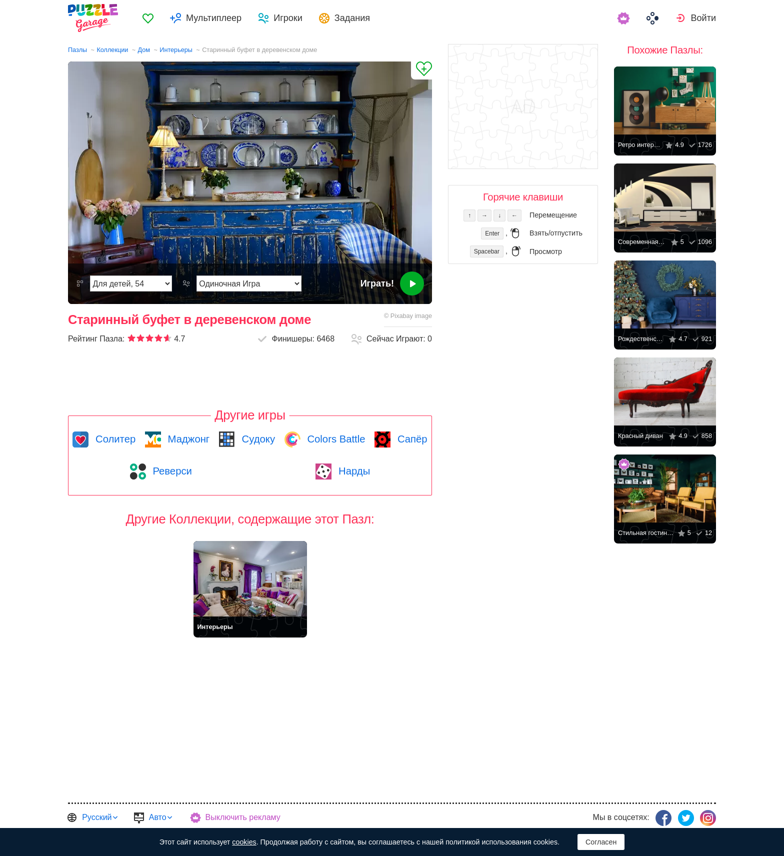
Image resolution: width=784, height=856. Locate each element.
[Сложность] (131, 284)
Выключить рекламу (243, 817)
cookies (244, 842)
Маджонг (187, 439)
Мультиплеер (214, 18)
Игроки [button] (288, 18)
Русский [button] (97, 817)
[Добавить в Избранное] (421, 71)
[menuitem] (148, 18)
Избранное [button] (148, 18)
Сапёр (410, 439)
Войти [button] (703, 18)
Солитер (114, 439)
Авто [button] (157, 817)
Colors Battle (335, 439)
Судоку (257, 439)
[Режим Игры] (249, 284)
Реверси (171, 471)
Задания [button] (352, 18)
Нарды (353, 471)
